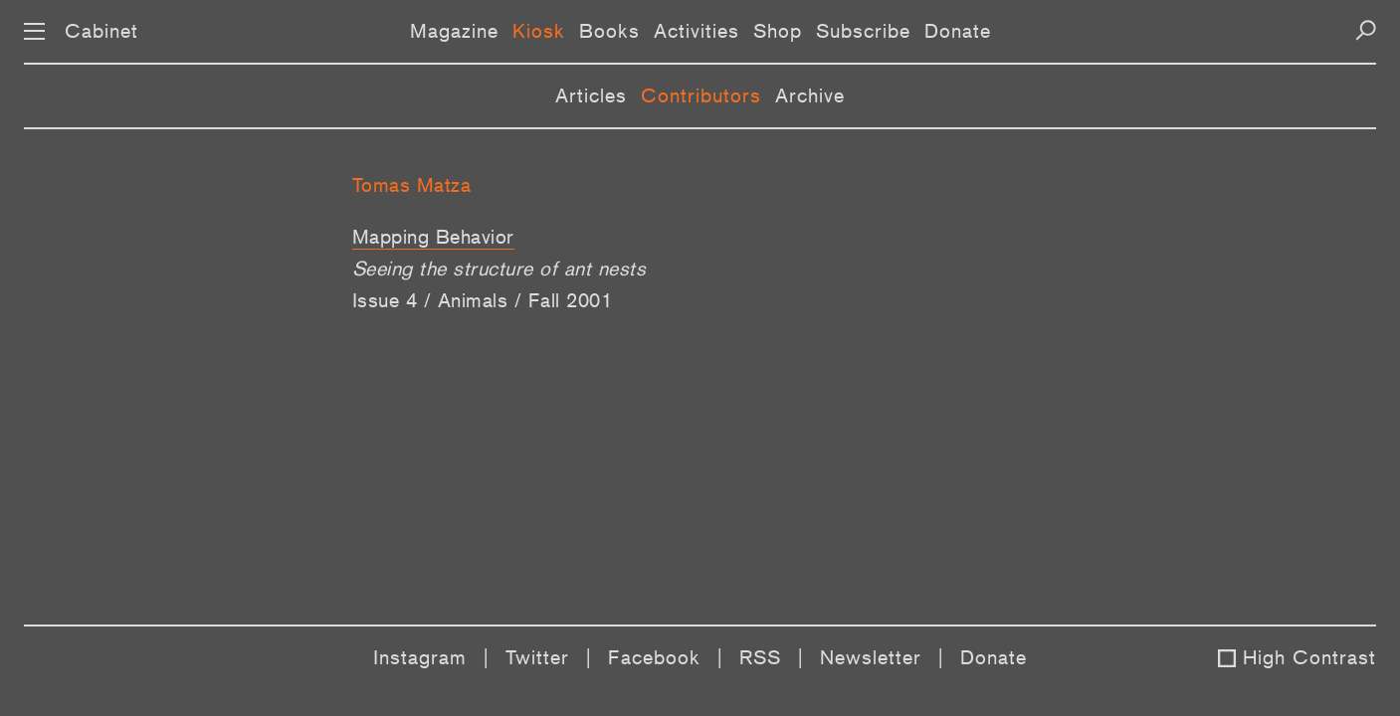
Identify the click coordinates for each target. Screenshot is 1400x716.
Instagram (420, 657)
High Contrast (1309, 657)
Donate (957, 31)
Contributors (701, 95)
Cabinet (101, 31)
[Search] (1365, 30)
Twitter (537, 657)
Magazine (454, 31)
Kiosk (538, 31)
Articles (591, 95)
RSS (760, 657)
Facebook (654, 657)
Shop (777, 31)
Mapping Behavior (433, 237)
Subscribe (863, 31)
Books (609, 31)
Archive (810, 95)
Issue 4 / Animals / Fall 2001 (482, 300)
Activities (696, 31)
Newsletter (870, 657)
